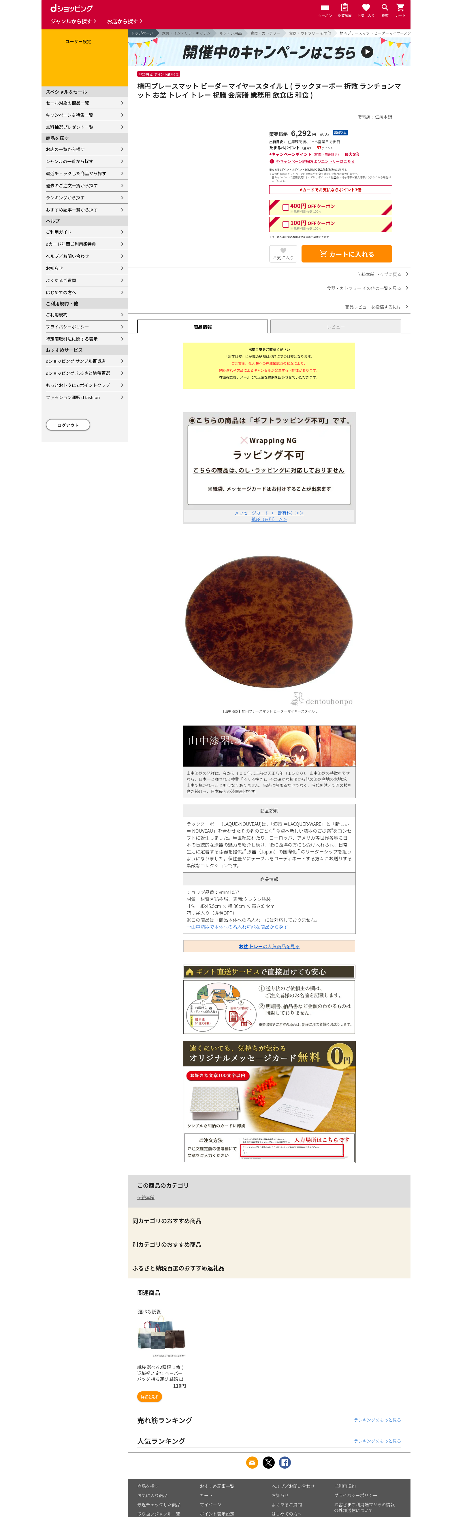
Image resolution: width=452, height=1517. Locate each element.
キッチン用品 (230, 33)
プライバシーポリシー (67, 327)
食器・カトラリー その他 (310, 33)
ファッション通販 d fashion (73, 397)
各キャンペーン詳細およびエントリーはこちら (315, 161)
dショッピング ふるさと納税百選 (78, 373)
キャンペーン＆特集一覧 (69, 115)
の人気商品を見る (269, 946)
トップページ (142, 33)
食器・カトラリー (265, 33)
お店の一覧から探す (65, 149)
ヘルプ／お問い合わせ (67, 256)
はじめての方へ (61, 292)
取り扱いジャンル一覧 (158, 1514)
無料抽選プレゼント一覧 (69, 127)
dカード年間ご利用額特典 (71, 244)
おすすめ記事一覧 (217, 1486)
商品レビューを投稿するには (373, 307)
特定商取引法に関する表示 (72, 339)
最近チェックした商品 (158, 1504)
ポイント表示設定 (217, 1514)
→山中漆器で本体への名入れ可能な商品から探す (237, 926)
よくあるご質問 (61, 280)
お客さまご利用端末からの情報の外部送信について (364, 1507)
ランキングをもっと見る (377, 1420)
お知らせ (54, 268)
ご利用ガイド (59, 232)
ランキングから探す (65, 197)
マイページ (210, 1504)
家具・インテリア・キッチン (186, 33)
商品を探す (148, 1486)
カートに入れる (346, 254)
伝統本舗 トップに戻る (379, 274)
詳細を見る (149, 1396)
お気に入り (283, 257)
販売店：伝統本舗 (374, 117)
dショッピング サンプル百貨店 (76, 361)
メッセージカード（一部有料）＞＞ (269, 513)
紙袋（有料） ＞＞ (269, 519)
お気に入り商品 (152, 1495)
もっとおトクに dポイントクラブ (78, 385)
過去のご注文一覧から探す (72, 185)
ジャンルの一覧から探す (69, 161)
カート (206, 1495)
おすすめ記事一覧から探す (72, 210)
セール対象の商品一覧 (67, 103)
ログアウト (68, 425)
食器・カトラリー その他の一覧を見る (364, 288)
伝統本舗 (146, 1197)
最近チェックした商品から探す (76, 173)
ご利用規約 (56, 314)
